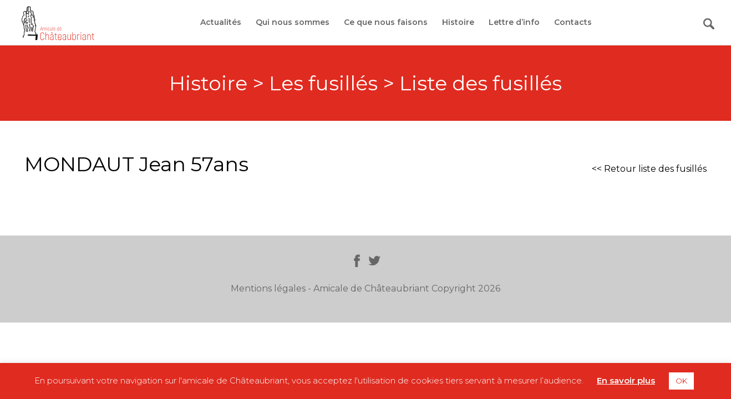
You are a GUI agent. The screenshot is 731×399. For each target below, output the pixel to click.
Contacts (573, 22)
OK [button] (681, 380)
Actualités (220, 22)
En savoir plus (626, 380)
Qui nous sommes (292, 22)
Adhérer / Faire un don (651, 22)
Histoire (458, 22)
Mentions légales (268, 288)
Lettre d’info (514, 22)
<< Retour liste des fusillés (649, 168)
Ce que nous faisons (386, 22)
